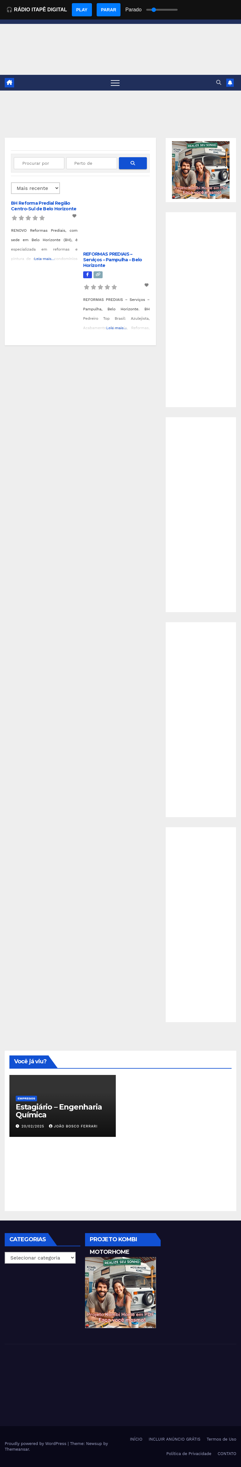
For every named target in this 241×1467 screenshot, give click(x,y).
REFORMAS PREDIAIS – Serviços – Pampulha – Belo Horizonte (112, 259)
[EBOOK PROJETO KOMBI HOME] (201, 170)
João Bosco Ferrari (73, 1126)
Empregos (26, 1098)
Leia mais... (44, 259)
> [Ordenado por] (35, 188)
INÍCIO (136, 1439)
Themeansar (17, 1449)
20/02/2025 (34, 1126)
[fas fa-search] (133, 163)
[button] (218, 83)
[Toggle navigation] (115, 82)
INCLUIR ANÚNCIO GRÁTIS (175, 1439)
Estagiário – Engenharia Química (59, 1110)
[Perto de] (91, 163)
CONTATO (226, 1453)
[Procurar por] (39, 163)
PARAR (108, 9)
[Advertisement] (201, 309)
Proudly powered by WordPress (36, 1443)
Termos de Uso (221, 1439)
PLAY (82, 9)
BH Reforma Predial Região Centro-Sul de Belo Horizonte (43, 206)
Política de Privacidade (188, 1453)
